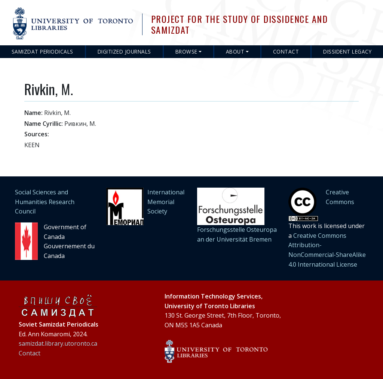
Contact (286, 51)
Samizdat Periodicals (42, 51)
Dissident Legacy (347, 51)
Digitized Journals (124, 51)
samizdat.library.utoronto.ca (58, 343)
